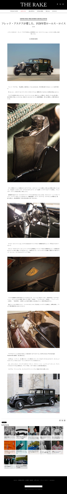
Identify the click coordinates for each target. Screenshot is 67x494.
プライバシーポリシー (44, 480)
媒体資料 (31, 480)
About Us (15, 480)
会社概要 (27, 480)
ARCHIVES (31, 11)
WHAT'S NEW (14, 11)
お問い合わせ (36, 480)
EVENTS (54, 11)
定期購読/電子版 (21, 480)
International (52, 480)
